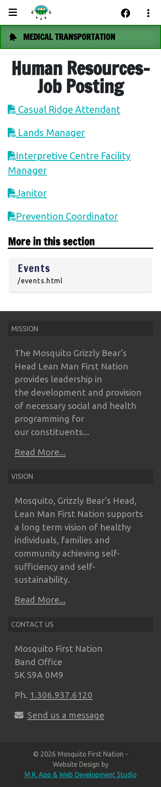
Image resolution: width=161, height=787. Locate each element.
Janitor (31, 193)
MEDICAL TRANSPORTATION (69, 36)
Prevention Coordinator (67, 216)
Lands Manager (50, 132)
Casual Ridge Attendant (68, 109)
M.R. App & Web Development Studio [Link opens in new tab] (80, 774)
